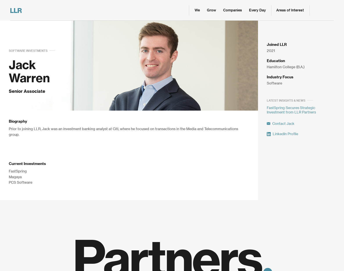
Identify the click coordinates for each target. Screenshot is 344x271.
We (197, 10)
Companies (232, 10)
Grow (211, 10)
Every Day (257, 10)
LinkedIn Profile (282, 134)
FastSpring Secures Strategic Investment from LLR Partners (291, 110)
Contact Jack (280, 124)
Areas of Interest (290, 10)
